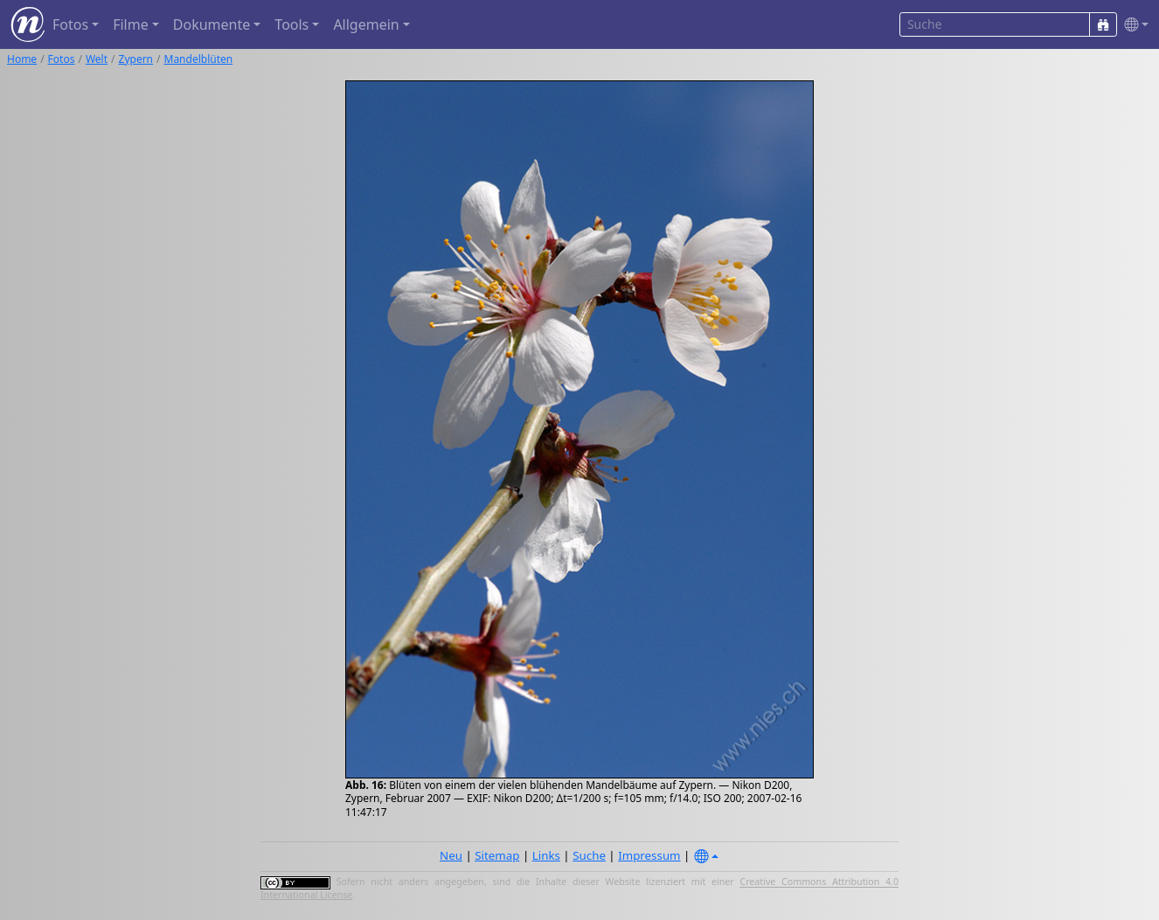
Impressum (649, 855)
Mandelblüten (198, 59)
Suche (589, 855)
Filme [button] (131, 24)
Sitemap (497, 855)
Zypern (136, 59)
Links (546, 855)
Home (22, 59)
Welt (97, 59)
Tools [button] (291, 24)
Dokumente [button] (211, 24)
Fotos (61, 59)
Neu (451, 855)
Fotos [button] (70, 24)
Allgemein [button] (366, 24)
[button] (1133, 25)
